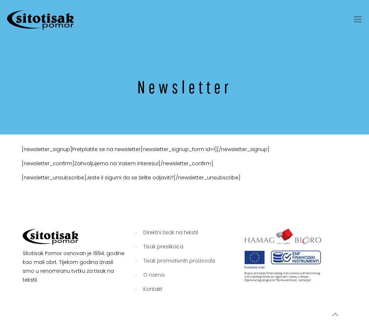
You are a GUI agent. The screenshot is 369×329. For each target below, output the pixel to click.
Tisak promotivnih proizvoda (179, 260)
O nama (154, 274)
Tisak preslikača (163, 246)
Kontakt (152, 289)
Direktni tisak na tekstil (170, 232)
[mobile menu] (358, 19)
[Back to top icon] (335, 314)
